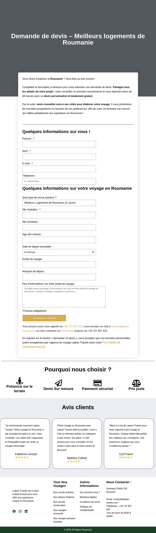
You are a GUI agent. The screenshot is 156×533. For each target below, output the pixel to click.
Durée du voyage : (32, 259)
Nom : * (26, 151)
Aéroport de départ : (33, 271)
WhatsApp (67, 330)
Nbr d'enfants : (30, 221)
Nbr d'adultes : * (31, 209)
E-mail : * (27, 163)
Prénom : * (28, 138)
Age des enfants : (32, 234)
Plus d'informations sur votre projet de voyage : (49, 283)
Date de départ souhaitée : (37, 246)
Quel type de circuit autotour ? (39, 197)
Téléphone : (29, 175)
